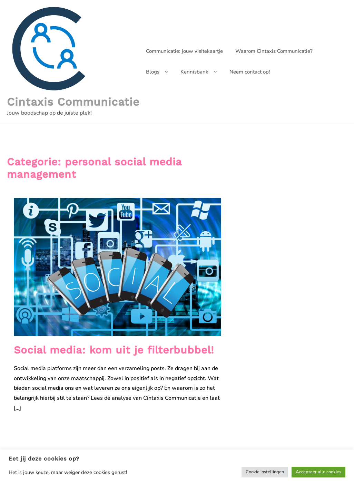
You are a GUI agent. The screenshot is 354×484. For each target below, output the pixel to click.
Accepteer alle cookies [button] (318, 472)
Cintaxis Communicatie (73, 101)
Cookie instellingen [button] (265, 472)
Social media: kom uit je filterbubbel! (114, 350)
